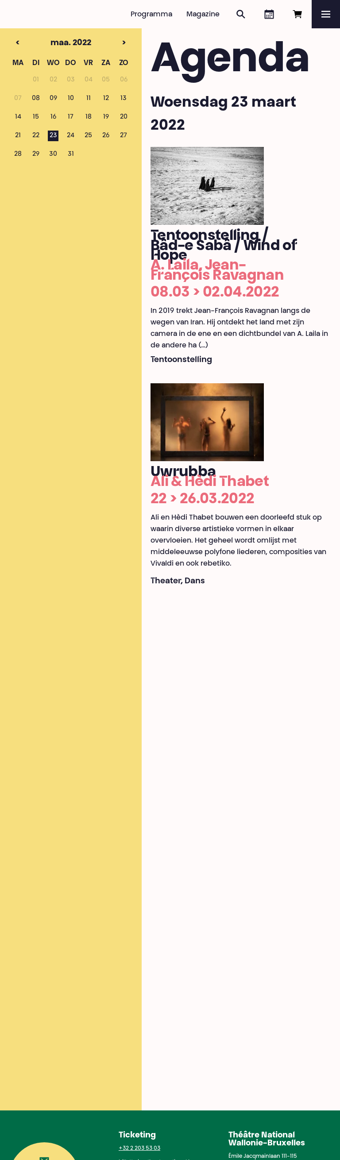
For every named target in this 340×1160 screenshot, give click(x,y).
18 (88, 117)
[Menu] (326, 14)
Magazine (203, 14)
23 (53, 136)
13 (123, 99)
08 (36, 99)
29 (35, 154)
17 (70, 117)
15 (36, 117)
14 (18, 117)
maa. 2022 (53, 43)
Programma (151, 14)
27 (123, 136)
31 (71, 154)
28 (18, 154)
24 (70, 136)
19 (106, 117)
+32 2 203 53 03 (139, 1148)
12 (106, 99)
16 (53, 117)
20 (124, 117)
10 (71, 99)
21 (18, 136)
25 (88, 136)
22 (35, 136)
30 (53, 154)
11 (88, 99)
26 (105, 136)
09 (53, 99)
